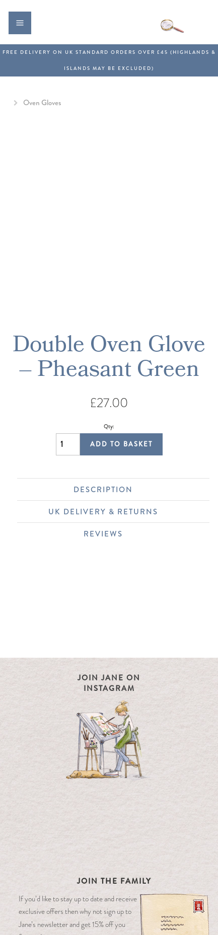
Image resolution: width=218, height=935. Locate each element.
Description (136, 489)
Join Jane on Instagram (109, 683)
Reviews (141, 533)
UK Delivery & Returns (123, 511)
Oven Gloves (42, 102)
